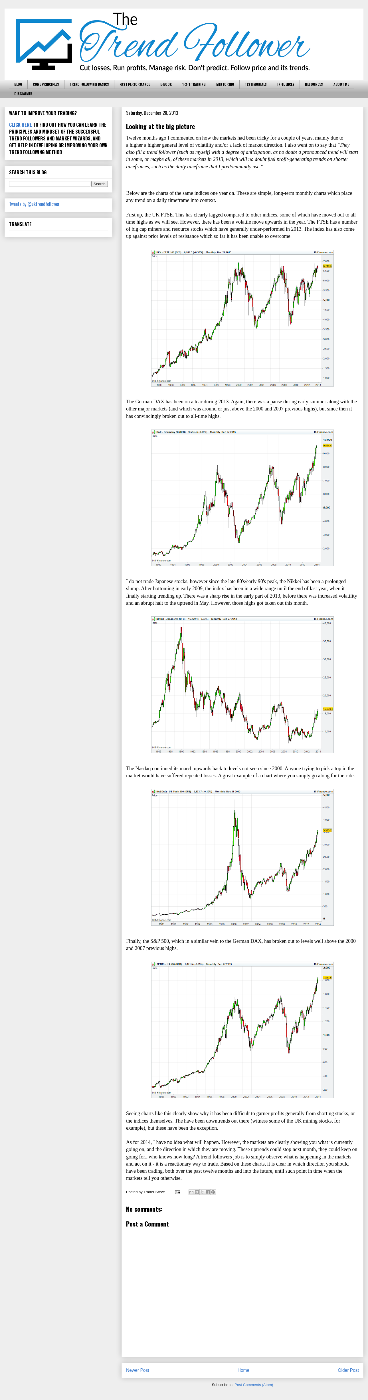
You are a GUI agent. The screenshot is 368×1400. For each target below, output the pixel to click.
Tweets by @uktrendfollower (34, 204)
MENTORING (225, 84)
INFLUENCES (285, 84)
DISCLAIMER (23, 93)
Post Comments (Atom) (253, 1385)
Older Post (348, 1370)
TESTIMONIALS (256, 84)
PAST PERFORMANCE (135, 84)
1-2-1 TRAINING (194, 84)
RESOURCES (314, 84)
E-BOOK (166, 84)
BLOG (18, 84)
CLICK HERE (20, 124)
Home (244, 1370)
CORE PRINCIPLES (46, 84)
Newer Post (137, 1370)
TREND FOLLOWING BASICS (89, 84)
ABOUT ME (341, 84)
